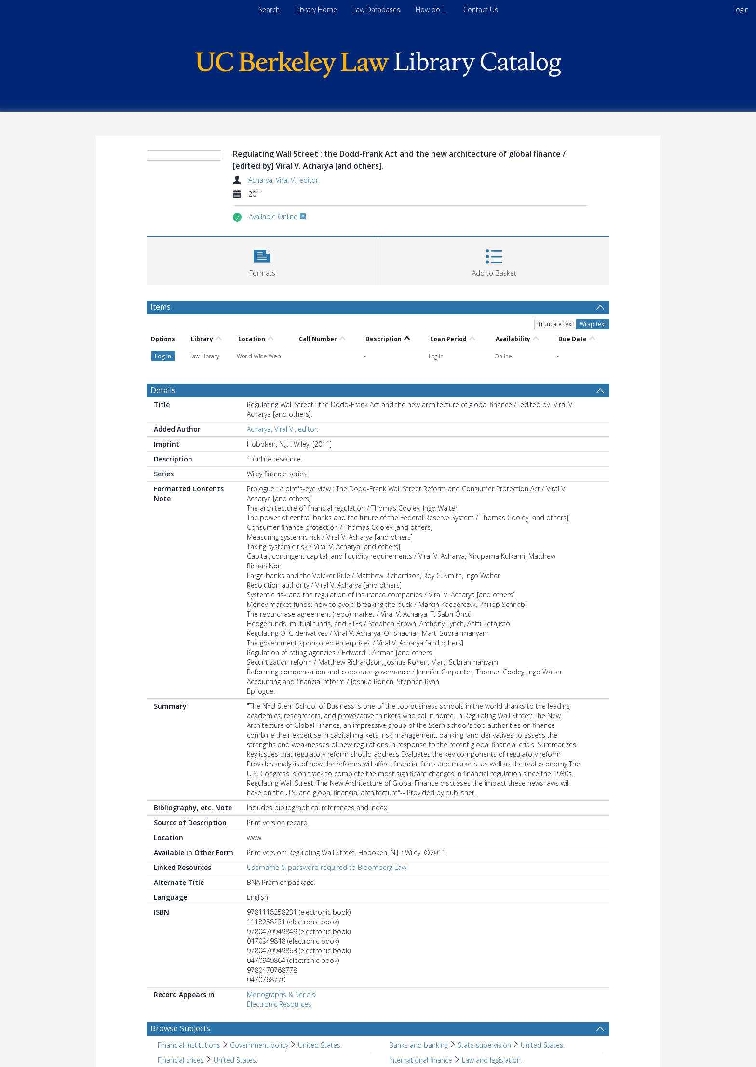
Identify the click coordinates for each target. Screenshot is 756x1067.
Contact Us (480, 9)
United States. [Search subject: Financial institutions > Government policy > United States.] (320, 1045)
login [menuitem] (741, 9)
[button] (262, 260)
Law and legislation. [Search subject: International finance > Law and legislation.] (492, 1060)
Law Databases (376, 9)
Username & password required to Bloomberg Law (326, 867)
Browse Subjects (180, 1028)
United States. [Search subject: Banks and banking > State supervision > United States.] (543, 1045)
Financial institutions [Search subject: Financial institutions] (189, 1045)
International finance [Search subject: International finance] (420, 1060)
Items (160, 307)
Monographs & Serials (281, 994)
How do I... (432, 9)
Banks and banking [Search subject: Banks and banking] (418, 1045)
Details (163, 390)
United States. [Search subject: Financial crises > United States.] (235, 1060)
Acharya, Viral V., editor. (284, 179)
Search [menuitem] (269, 9)
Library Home (316, 9)
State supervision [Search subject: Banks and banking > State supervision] (484, 1045)
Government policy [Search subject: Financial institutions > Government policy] (259, 1045)
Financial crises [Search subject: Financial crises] (181, 1060)
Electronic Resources (279, 1004)
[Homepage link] (378, 62)
